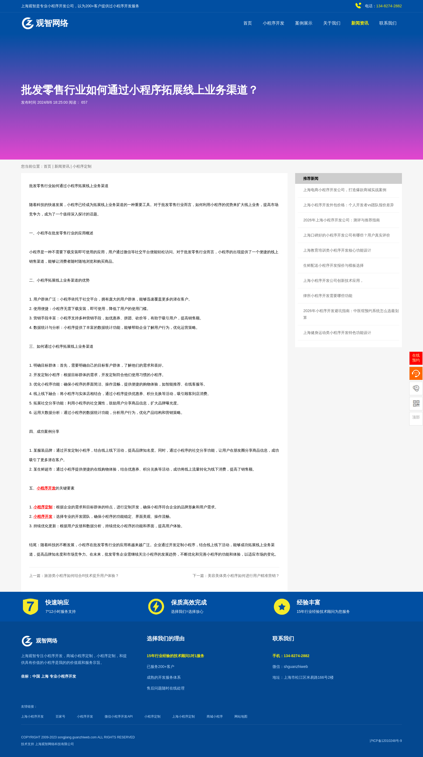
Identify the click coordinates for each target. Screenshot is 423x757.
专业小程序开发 (63, 676)
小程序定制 (82, 166)
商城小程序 (215, 716)
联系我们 (388, 23)
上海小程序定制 (183, 716)
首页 (247, 23)
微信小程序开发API (118, 716)
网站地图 (240, 716)
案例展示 (303, 23)
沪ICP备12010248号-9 (386, 741)
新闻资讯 (360, 23)
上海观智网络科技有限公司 (54, 744)
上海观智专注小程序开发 (42, 656)
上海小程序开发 (32, 716)
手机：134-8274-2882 (290, 656)
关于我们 (331, 23)
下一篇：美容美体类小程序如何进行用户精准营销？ (236, 575)
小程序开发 (273, 23)
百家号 (60, 716)
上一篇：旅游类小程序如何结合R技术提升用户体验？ (74, 575)
